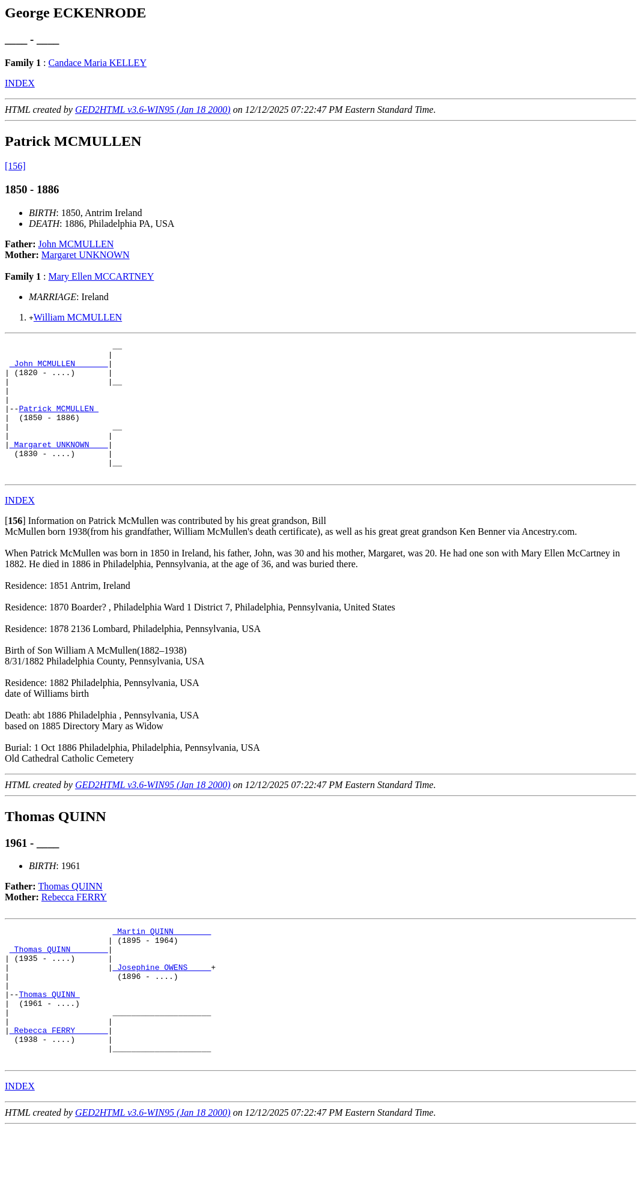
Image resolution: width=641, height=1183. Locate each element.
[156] (15, 166)
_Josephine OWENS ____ (161, 1003)
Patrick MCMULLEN (59, 422)
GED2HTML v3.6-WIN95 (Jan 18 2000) (153, 109)
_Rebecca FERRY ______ (59, 1078)
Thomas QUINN (70, 913)
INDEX (20, 83)
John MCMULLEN (76, 244)
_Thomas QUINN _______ (59, 981)
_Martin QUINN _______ (161, 959)
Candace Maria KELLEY (97, 63)
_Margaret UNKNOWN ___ (59, 465)
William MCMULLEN (78, 317)
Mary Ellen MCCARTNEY (101, 276)
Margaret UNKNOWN (85, 255)
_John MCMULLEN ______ (59, 368)
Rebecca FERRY (74, 924)
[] (15, 548)
